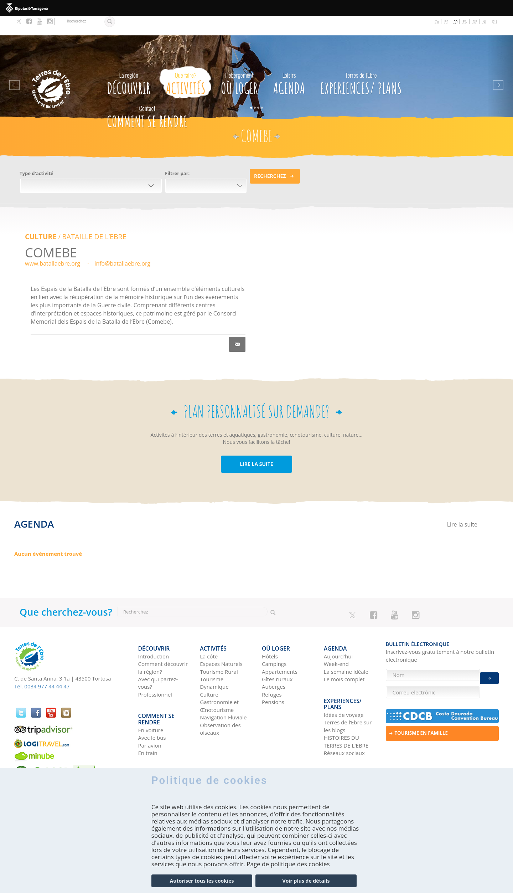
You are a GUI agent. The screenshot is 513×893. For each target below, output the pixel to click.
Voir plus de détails (306, 880)
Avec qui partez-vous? (158, 658)
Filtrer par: (177, 153)
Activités (186, 62)
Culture (39, 216)
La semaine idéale (346, 646)
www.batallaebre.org (52, 243)
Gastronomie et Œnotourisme (219, 681)
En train (147, 723)
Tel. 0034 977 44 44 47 (41, 665)
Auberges (273, 662)
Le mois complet (344, 654)
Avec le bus (152, 708)
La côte (209, 631)
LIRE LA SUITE (256, 443)
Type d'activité (36, 153)
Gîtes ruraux (277, 654)
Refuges (272, 669)
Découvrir (129, 62)
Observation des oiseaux (220, 704)
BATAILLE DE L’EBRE (89, 216)
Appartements (279, 646)
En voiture (151, 700)
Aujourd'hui (338, 631)
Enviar (489, 672)
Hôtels (270, 631)
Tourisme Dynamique (214, 658)
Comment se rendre (147, 95)
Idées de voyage (344, 684)
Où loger (239, 62)
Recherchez (270, 156)
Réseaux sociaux (344, 723)
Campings (274, 639)
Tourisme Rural (219, 646)
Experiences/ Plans (360, 62)
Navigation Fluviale (223, 692)
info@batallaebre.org (122, 243)
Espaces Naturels (221, 639)
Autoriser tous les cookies (202, 880)
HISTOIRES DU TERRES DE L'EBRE (346, 711)
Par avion (149, 715)
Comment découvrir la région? (163, 643)
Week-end (336, 639)
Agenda (289, 62)
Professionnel (155, 669)
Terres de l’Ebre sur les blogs (348, 696)
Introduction (153, 631)
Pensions (273, 677)
